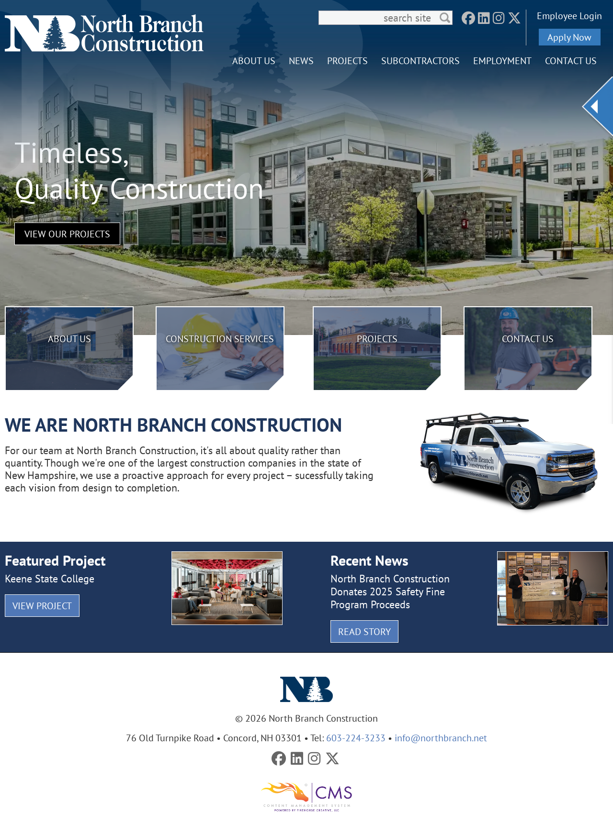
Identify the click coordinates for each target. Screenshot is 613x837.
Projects (347, 61)
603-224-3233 (356, 738)
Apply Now (569, 37)
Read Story (364, 631)
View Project (42, 606)
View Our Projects (67, 234)
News (301, 61)
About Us (253, 61)
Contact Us (571, 61)
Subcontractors (420, 61)
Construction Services (220, 339)
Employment (502, 61)
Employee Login (569, 16)
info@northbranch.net (441, 738)
